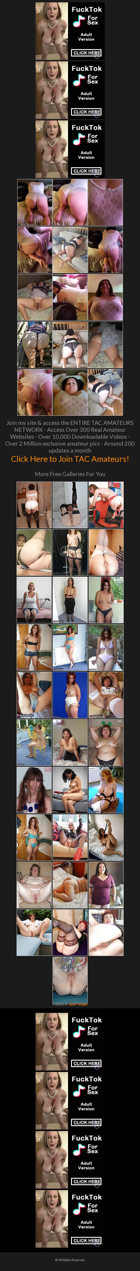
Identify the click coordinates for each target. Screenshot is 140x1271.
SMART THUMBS (78, 1004)
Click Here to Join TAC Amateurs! (70, 458)
